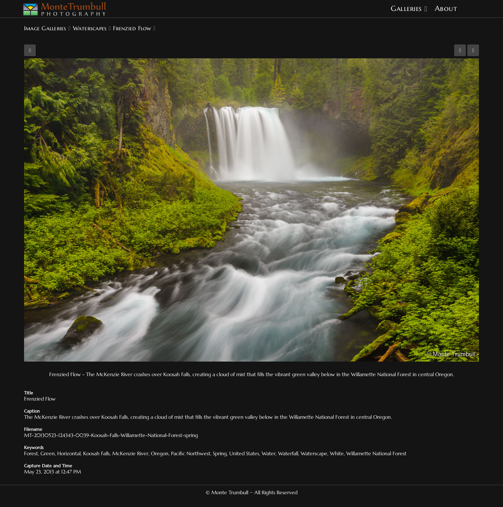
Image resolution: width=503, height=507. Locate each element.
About (446, 8)
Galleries (406, 8)
